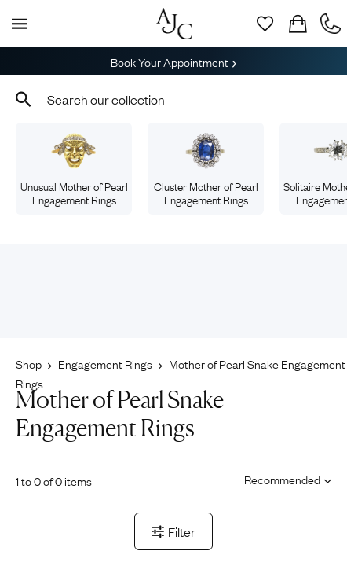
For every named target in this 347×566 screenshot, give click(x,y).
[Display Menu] (16, 23)
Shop (29, 363)
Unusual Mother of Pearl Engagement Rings (74, 170)
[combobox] (173, 99)
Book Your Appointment (173, 61)
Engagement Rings (105, 363)
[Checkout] (297, 23)
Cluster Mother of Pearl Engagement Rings (206, 170)
